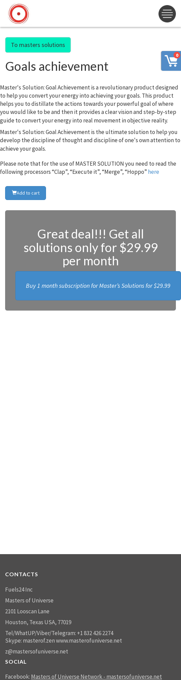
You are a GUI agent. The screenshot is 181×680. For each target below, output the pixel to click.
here (153, 172)
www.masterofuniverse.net (89, 640)
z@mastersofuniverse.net (36, 651)
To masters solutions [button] (38, 45)
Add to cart (26, 193)
